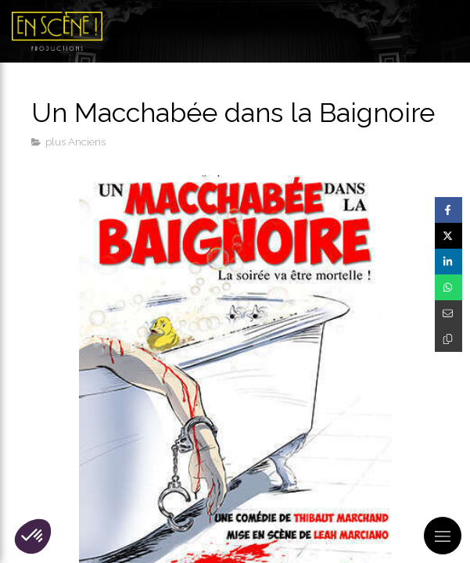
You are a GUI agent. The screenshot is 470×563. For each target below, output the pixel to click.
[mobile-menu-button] (442, 535)
